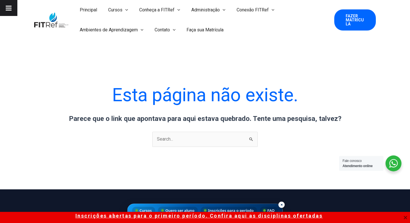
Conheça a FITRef (154, 10)
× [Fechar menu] (281, 204)
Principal (87, 10)
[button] (354, 20)
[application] (122, 10)
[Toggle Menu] (8, 8)
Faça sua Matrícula (199, 30)
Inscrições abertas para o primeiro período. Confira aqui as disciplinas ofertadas (199, 216)
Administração (201, 10)
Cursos (115, 10)
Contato (162, 30)
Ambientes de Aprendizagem (110, 30)
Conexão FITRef (246, 10)
